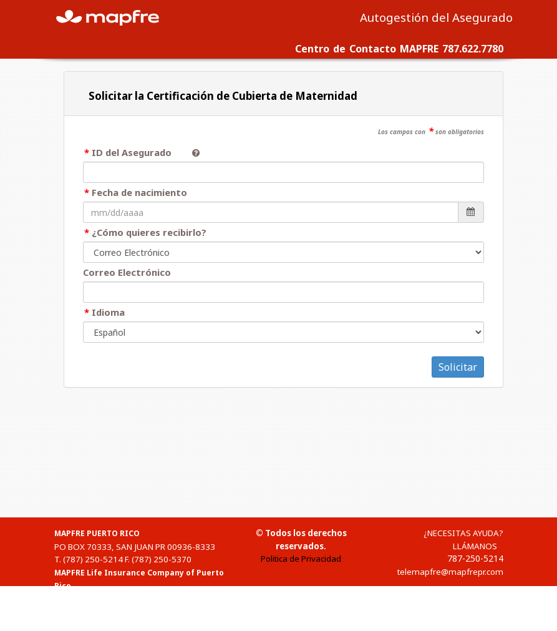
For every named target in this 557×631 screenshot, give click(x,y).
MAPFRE (114, 16)
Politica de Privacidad (301, 558)
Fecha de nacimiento (139, 192)
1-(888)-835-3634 (97, 624)
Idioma (108, 312)
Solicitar (457, 367)
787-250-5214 (475, 558)
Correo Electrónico (127, 272)
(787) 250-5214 (93, 559)
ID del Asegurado (137, 152)
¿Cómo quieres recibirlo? (149, 232)
